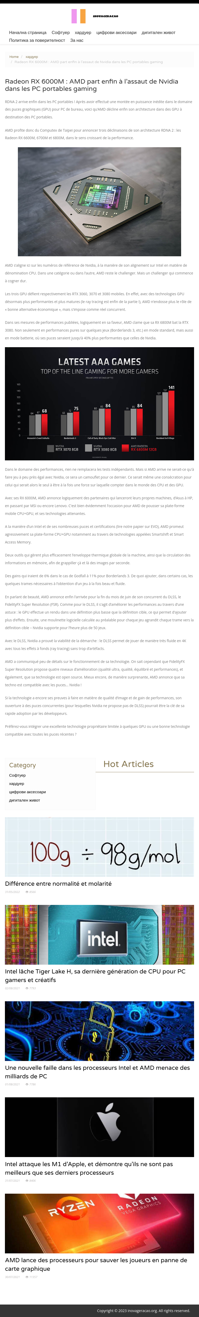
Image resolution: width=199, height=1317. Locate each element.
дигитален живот (158, 32)
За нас (76, 40)
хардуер (83, 32)
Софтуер (61, 32)
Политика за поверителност (37, 40)
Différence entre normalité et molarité (58, 884)
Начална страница (27, 32)
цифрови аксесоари (116, 32)
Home (14, 57)
